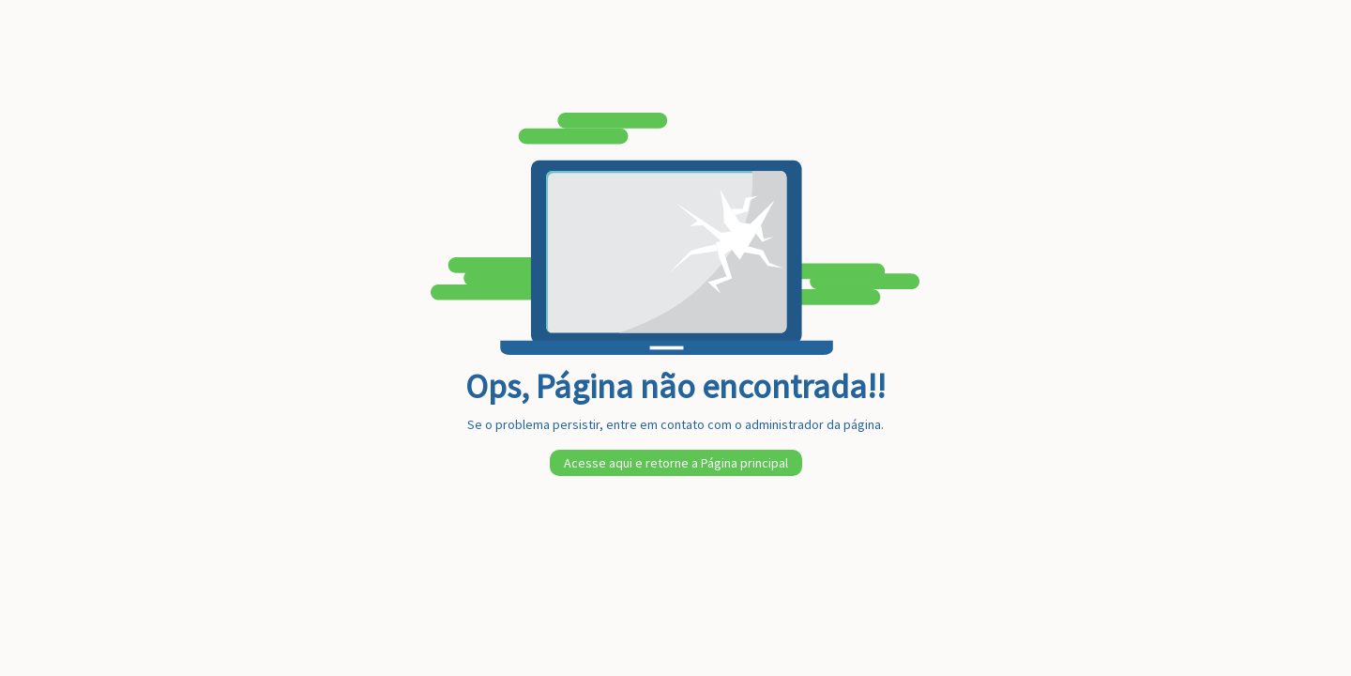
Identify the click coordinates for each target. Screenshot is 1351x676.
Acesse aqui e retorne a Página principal (676, 462)
